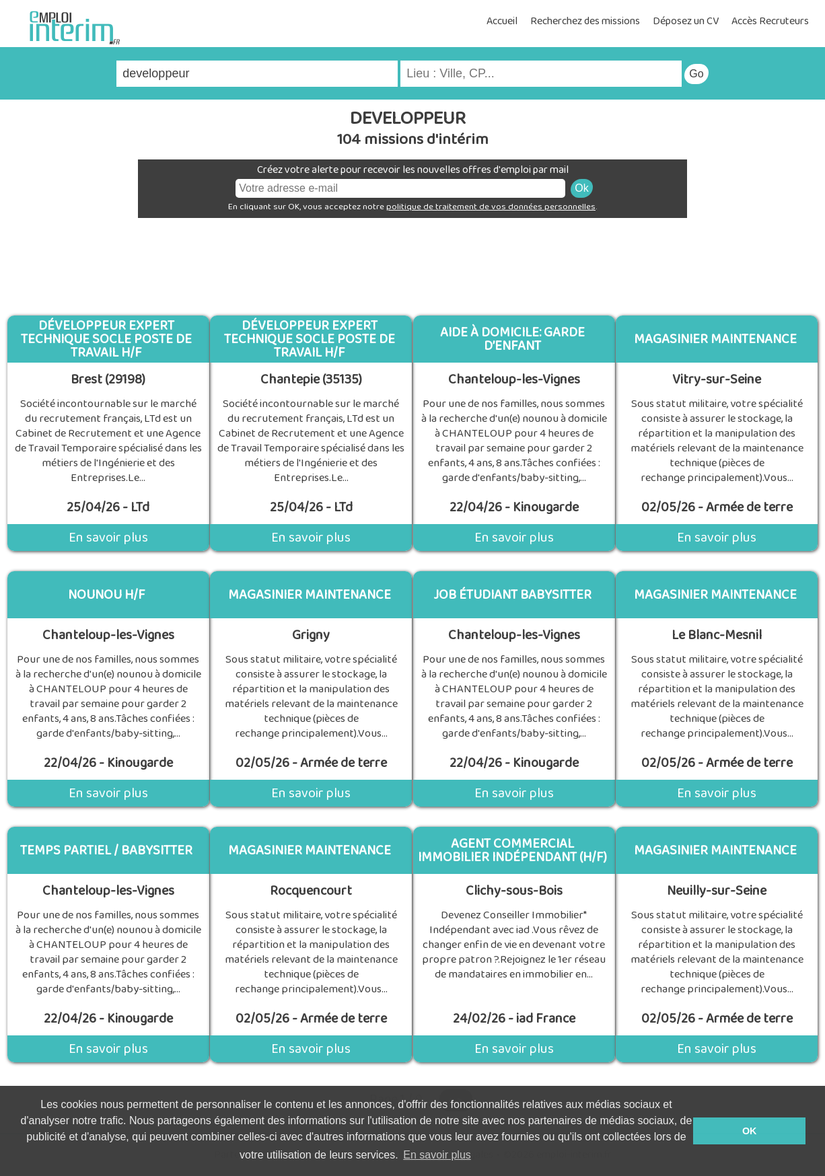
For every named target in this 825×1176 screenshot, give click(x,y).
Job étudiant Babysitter (512, 594)
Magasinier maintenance (715, 339)
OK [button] (749, 1131)
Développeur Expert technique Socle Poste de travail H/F (106, 339)
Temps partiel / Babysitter (106, 850)
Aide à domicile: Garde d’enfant (512, 339)
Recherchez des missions (585, 21)
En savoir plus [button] (437, 1155)
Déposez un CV (686, 21)
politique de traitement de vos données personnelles (491, 207)
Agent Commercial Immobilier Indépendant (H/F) (512, 850)
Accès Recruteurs (770, 21)
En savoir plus (108, 537)
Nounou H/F (106, 594)
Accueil (502, 21)
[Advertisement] (412, 261)
